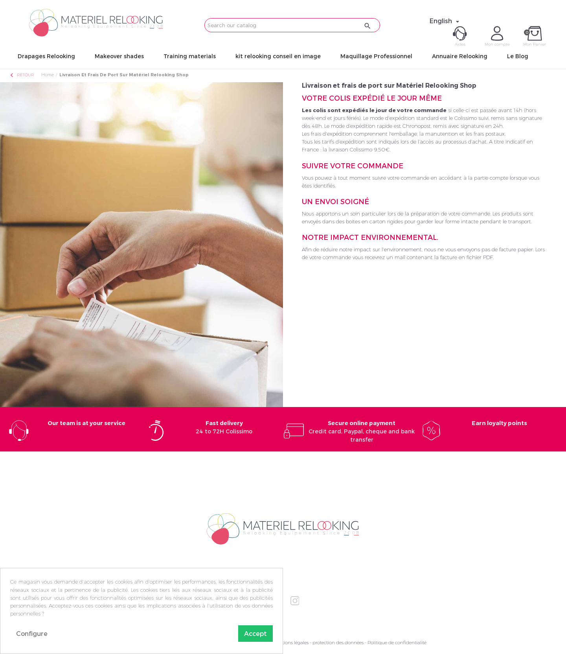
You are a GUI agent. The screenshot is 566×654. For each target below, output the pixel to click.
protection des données (338, 642)
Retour (21, 74)
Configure (32, 633)
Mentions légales (290, 642)
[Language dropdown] (445, 21)
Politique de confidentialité (397, 642)
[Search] (292, 25)
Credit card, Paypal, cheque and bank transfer (362, 431)
